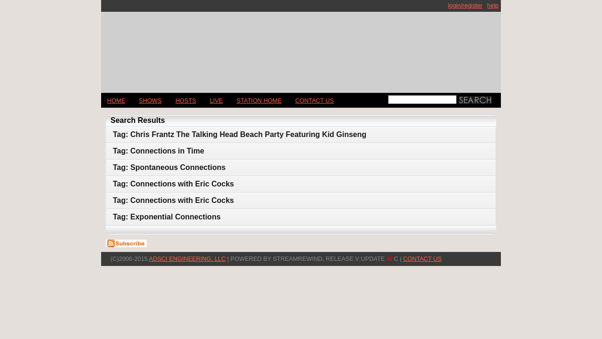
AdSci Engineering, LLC (187, 258)
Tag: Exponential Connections (167, 217)
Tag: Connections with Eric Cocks (173, 184)
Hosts (185, 100)
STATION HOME (259, 100)
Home (116, 100)
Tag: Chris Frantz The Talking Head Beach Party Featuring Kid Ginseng (239, 134)
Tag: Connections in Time (158, 151)
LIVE (216, 100)
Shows (150, 100)
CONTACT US (314, 100)
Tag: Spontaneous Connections (169, 167)
